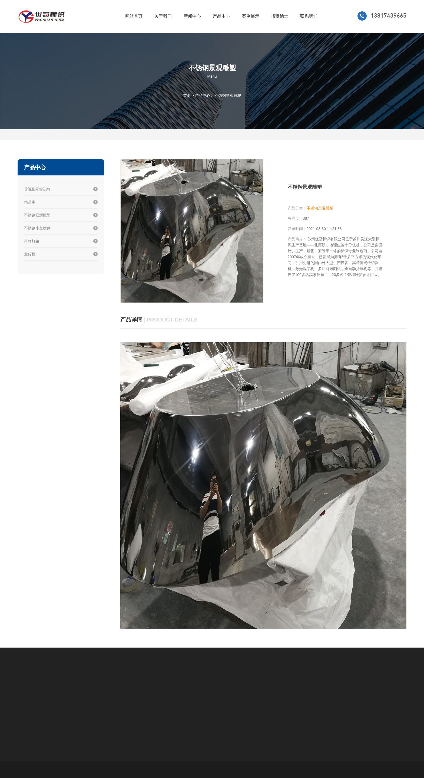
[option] (191, 231)
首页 (187, 95)
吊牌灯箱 (31, 241)
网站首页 (134, 16)
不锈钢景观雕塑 (227, 95)
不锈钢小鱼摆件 (37, 228)
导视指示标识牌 (37, 190)
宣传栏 (29, 254)
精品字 (29, 203)
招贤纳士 (279, 16)
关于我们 (163, 16)
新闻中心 (192, 16)
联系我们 (308, 16)
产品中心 (221, 16)
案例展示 (250, 16)
